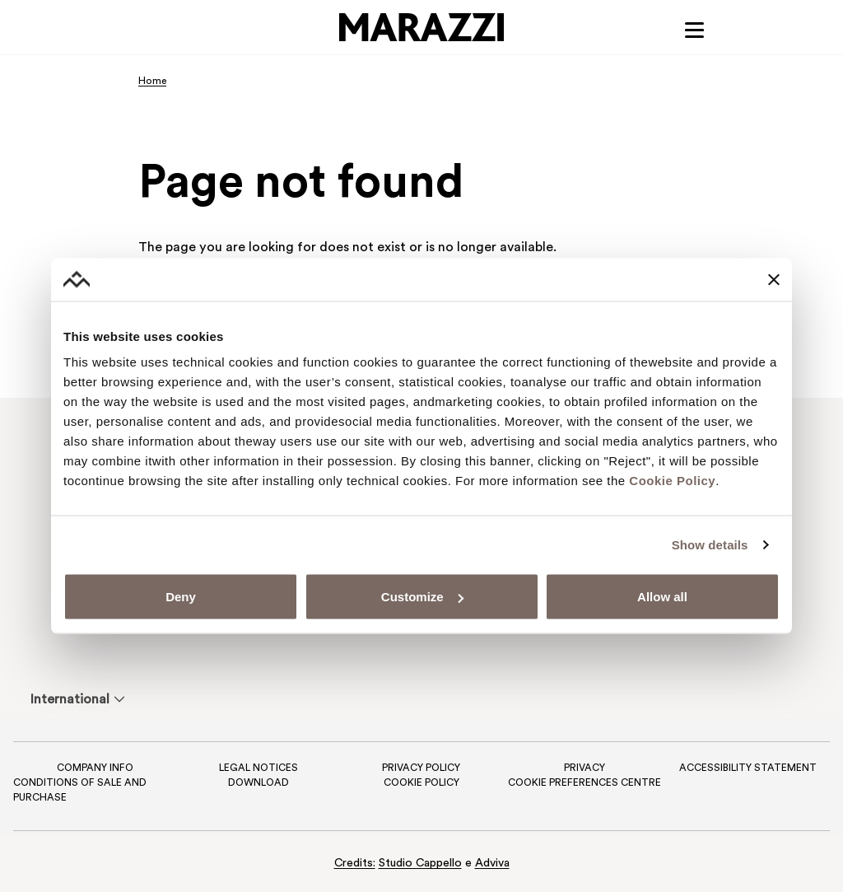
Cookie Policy (672, 481)
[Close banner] (774, 279)
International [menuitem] (69, 700)
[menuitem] (69, 699)
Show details (710, 544)
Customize (422, 597)
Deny (180, 597)
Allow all (662, 597)
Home (152, 82)
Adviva (492, 863)
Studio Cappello (420, 863)
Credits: (354, 863)
